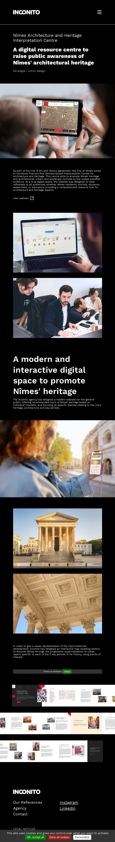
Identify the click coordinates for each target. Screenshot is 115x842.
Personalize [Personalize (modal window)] (82, 837)
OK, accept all (35, 837)
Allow (67, 671)
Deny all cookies (59, 837)
